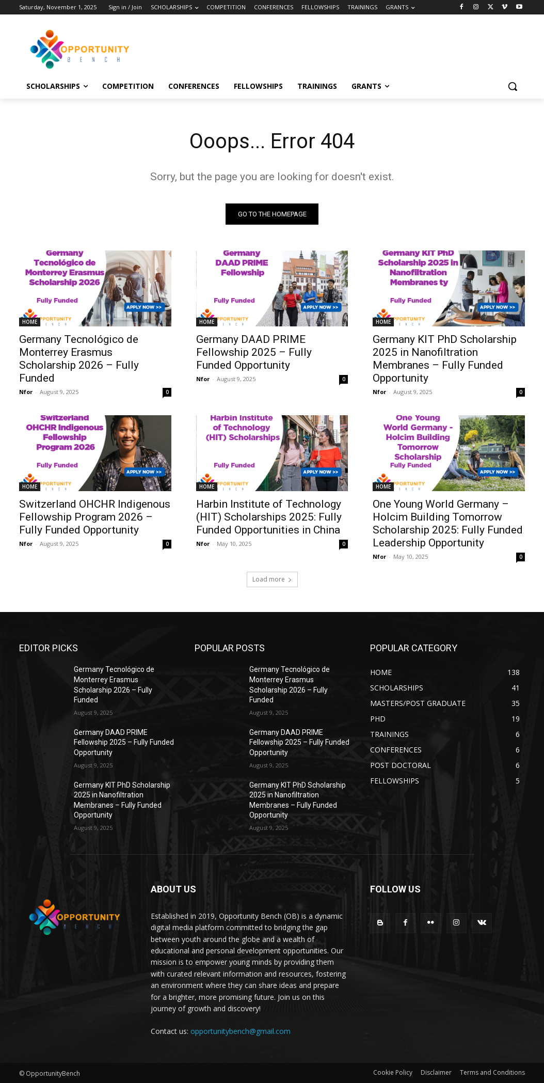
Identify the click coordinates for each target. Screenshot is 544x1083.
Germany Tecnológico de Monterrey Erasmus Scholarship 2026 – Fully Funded (79, 358)
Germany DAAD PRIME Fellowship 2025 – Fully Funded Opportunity (254, 352)
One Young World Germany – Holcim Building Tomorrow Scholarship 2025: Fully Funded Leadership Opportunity (448, 524)
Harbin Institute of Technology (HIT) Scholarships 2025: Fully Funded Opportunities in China (269, 517)
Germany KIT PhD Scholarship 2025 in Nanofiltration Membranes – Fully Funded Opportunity (445, 358)
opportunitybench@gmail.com (240, 1031)
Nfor (26, 392)
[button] (512, 86)
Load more (272, 579)
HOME (29, 321)
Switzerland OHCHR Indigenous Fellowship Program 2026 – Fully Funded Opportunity (94, 517)
